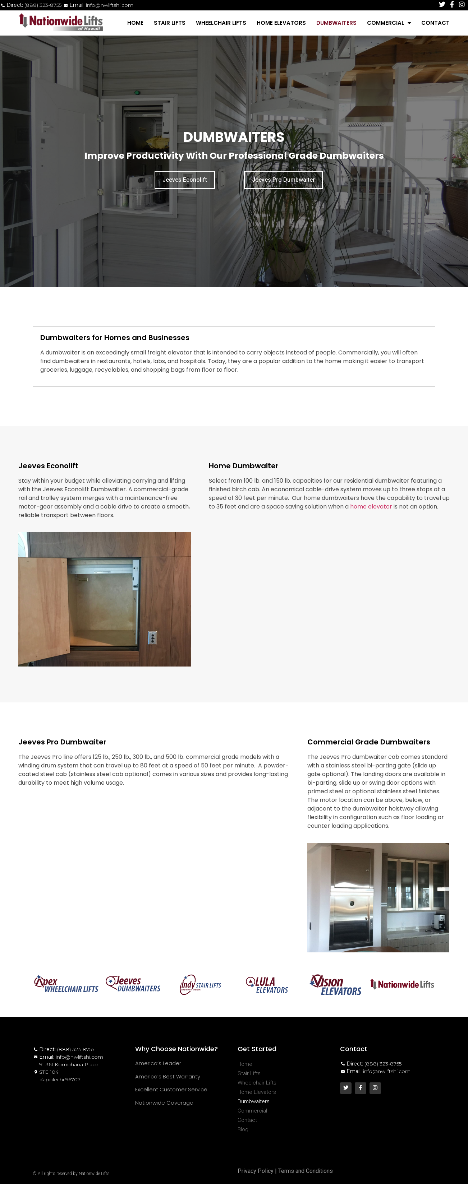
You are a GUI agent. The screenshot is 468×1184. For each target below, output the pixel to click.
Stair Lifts (169, 23)
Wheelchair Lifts (221, 23)
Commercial (389, 23)
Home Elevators (281, 23)
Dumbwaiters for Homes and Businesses (114, 338)
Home (135, 23)
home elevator (371, 506)
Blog (243, 1129)
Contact (435, 23)
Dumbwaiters (336, 23)
